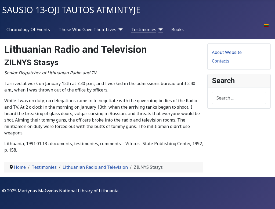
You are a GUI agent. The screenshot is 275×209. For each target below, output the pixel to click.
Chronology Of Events (28, 29)
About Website (227, 52)
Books (177, 29)
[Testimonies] (159, 29)
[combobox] (239, 98)
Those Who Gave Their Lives (87, 29)
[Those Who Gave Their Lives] (119, 29)
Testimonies (143, 29)
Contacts (220, 61)
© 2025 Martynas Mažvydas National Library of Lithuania (60, 191)
